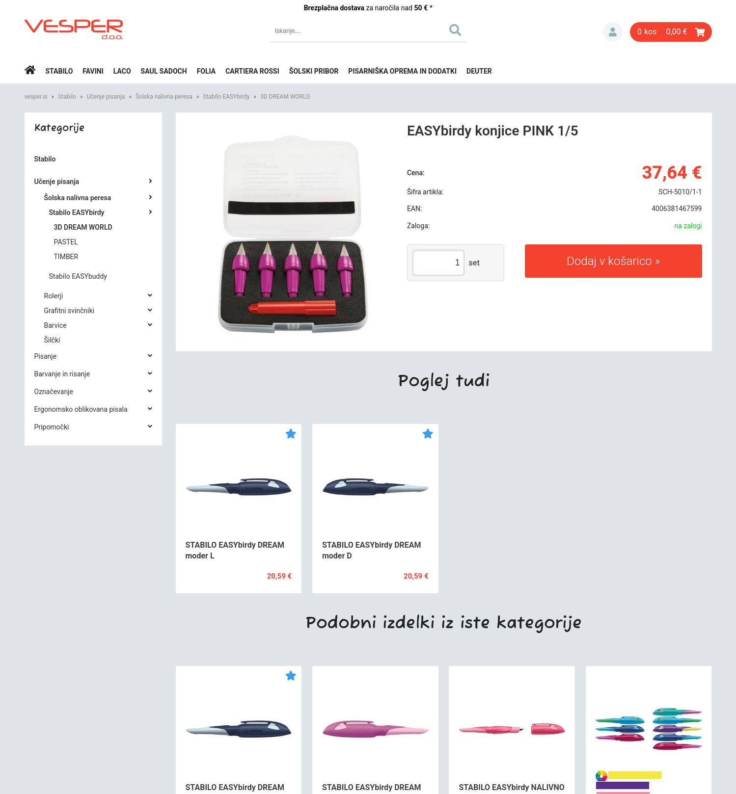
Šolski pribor (314, 71)
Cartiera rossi (252, 71)
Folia (206, 71)
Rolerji (53, 296)
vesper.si (36, 96)
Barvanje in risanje (62, 374)
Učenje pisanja (106, 96)
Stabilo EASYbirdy (226, 96)
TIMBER (66, 257)
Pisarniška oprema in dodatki (402, 71)
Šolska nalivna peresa (164, 96)
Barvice (55, 325)
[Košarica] (671, 32)
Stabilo (59, 71)
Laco (122, 71)
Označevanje (53, 392)
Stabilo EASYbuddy (78, 276)
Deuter (479, 71)
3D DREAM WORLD (285, 96)
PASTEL (66, 242)
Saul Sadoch (164, 71)
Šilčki (52, 340)
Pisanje (45, 356)
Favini (93, 71)
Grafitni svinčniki (69, 311)
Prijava (613, 32)
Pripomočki (51, 427)
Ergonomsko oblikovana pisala (81, 409)
